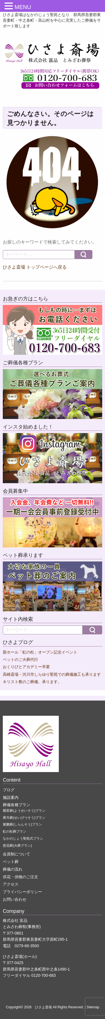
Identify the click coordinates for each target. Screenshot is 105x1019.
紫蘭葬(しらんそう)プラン (22, 824)
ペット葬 (10, 861)
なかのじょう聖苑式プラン (23, 838)
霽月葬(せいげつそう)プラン (24, 818)
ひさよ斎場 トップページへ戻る (35, 267)
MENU (23, 7)
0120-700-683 (43, 975)
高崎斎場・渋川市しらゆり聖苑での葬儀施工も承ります (52, 674)
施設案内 (10, 797)
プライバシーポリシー (22, 891)
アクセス (10, 884)
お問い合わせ (14, 899)
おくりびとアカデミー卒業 (26, 667)
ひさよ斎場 (43, 1007)
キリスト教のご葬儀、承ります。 (32, 682)
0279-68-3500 (27, 946)
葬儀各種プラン (16, 804)
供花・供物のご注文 (20, 877)
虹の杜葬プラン (14, 831)
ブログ (9, 790)
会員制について (16, 854)
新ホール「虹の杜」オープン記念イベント (40, 652)
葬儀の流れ (12, 869)
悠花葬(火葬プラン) (17, 846)
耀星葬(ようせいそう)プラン (24, 811)
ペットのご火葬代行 (20, 659)
